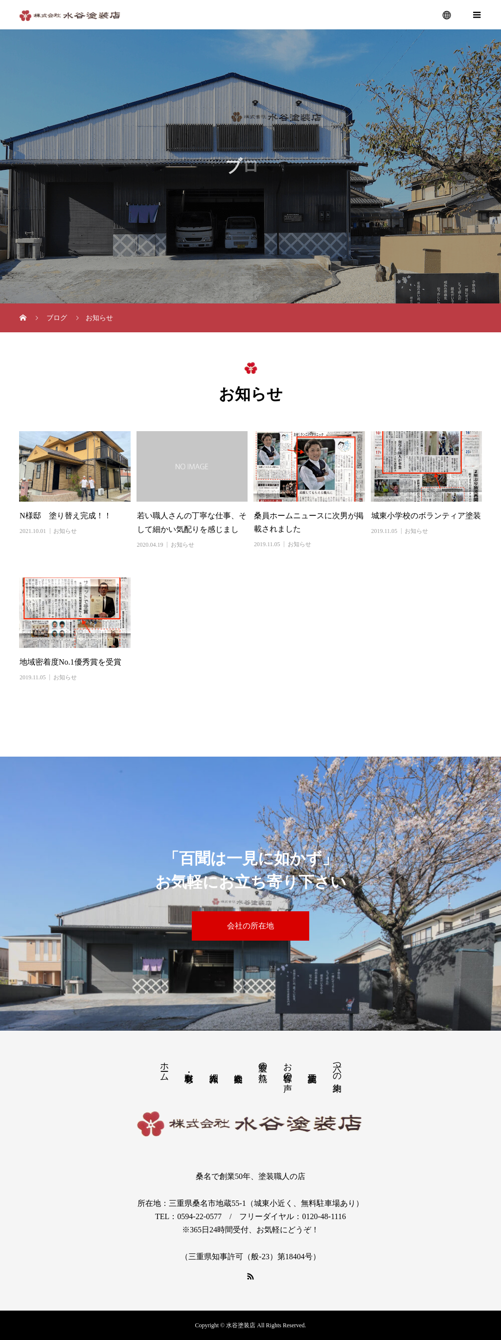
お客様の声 (288, 1067)
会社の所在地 (250, 926)
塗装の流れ (263, 1067)
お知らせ (65, 531)
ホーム (164, 1067)
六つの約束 (337, 1067)
